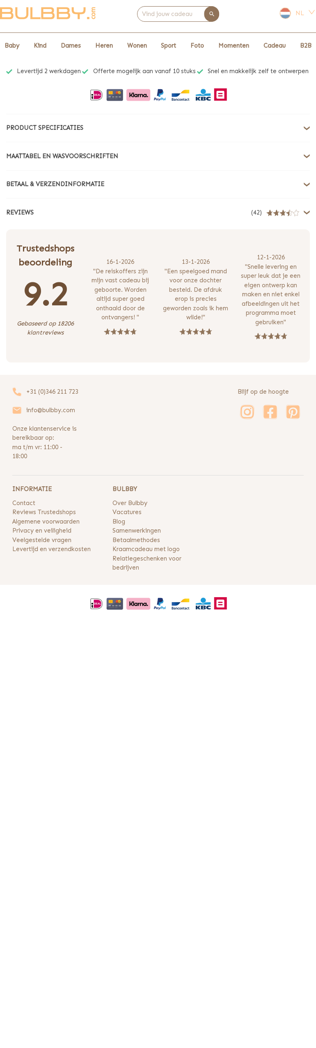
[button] (158, 128)
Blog (118, 521)
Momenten (233, 45)
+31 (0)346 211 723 (52, 391)
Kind (40, 45)
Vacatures (127, 512)
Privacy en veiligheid (41, 530)
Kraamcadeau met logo (146, 549)
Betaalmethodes (136, 540)
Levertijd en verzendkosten (51, 549)
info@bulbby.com (50, 410)
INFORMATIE (32, 489)
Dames (71, 45)
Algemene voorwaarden (46, 521)
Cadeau (274, 45)
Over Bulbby (129, 503)
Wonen (137, 45)
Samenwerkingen (136, 530)
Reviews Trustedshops (44, 512)
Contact (23, 503)
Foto (197, 45)
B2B (305, 45)
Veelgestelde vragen (41, 540)
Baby (12, 45)
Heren (104, 45)
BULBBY (124, 489)
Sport (168, 45)
